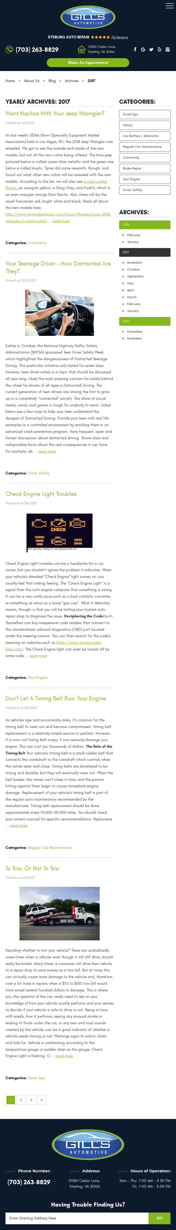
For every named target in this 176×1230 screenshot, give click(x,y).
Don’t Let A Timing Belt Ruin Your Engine (56, 698)
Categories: (137, 101)
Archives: (134, 212)
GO (159, 1218)
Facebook (135, 49)
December (135, 332)
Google (143, 49)
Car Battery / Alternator (141, 136)
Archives (72, 81)
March (132, 297)
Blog (52, 81)
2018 (126, 225)
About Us (31, 81)
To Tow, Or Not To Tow (32, 868)
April (130, 290)
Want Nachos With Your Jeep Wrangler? (55, 113)
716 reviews (119, 37)
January (133, 242)
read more (61, 221)
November (134, 263)
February (133, 235)
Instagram (167, 49)
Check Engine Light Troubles (41, 494)
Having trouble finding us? (88, 1204)
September (135, 276)
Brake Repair (132, 168)
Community (37, 243)
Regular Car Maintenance (50, 847)
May (130, 283)
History (127, 125)
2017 (91, 80)
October (133, 269)
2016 (126, 321)
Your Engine (37, 677)
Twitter (151, 49)
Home (10, 81)
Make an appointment (88, 62)
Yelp (159, 49)
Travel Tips (36, 1078)
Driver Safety (39, 473)
